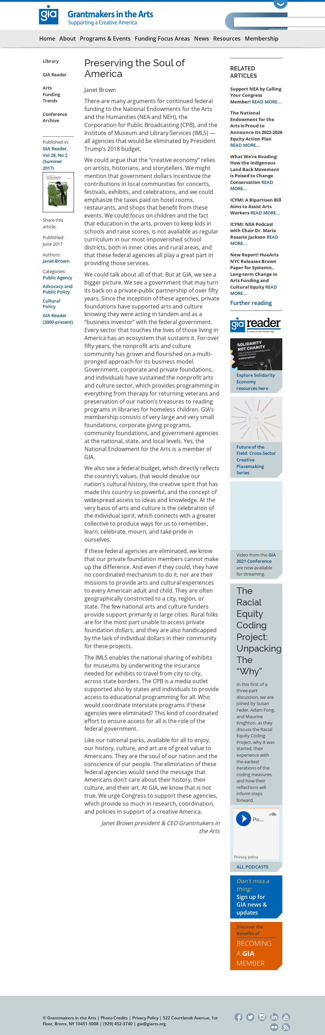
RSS (286, 1026)
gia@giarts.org (151, 1024)
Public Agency (57, 277)
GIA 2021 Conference (256, 558)
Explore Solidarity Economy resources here (255, 381)
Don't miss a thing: (256, 897)
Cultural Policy (51, 303)
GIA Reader (55, 74)
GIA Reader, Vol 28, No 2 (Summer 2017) (55, 158)
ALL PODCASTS (252, 867)
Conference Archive (55, 117)
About (67, 38)
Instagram (262, 1016)
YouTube (286, 1016)
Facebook (238, 1016)
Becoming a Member (254, 953)
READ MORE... (267, 102)
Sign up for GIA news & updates (251, 905)
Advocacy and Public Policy (58, 289)
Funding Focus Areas (162, 38)
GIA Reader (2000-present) (58, 318)
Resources (227, 38)
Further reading (251, 303)
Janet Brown (56, 261)
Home (47, 38)
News (201, 38)
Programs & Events (105, 38)
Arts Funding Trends (51, 94)
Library (51, 61)
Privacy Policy (145, 1018)
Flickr (274, 1026)
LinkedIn (274, 1016)
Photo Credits (114, 1018)
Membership (261, 38)
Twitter (250, 1016)
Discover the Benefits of (256, 946)
